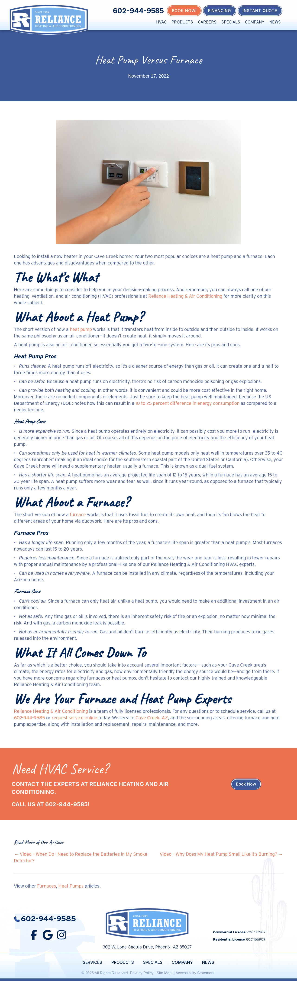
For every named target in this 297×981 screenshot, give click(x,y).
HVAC (161, 22)
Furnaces (46, 886)
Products (182, 22)
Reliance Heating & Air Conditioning (185, 296)
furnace (78, 514)
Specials (230, 22)
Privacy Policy (142, 973)
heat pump (81, 329)
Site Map (165, 973)
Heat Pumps (71, 886)
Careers (207, 22)
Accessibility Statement (195, 973)
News (275, 22)
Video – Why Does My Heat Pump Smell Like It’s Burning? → (221, 854)
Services (92, 962)
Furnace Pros (31, 532)
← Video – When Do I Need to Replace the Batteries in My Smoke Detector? (80, 857)
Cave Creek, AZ (152, 717)
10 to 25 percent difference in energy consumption (187, 403)
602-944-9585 (138, 11)
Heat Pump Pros (35, 356)
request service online (74, 717)
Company (255, 22)
